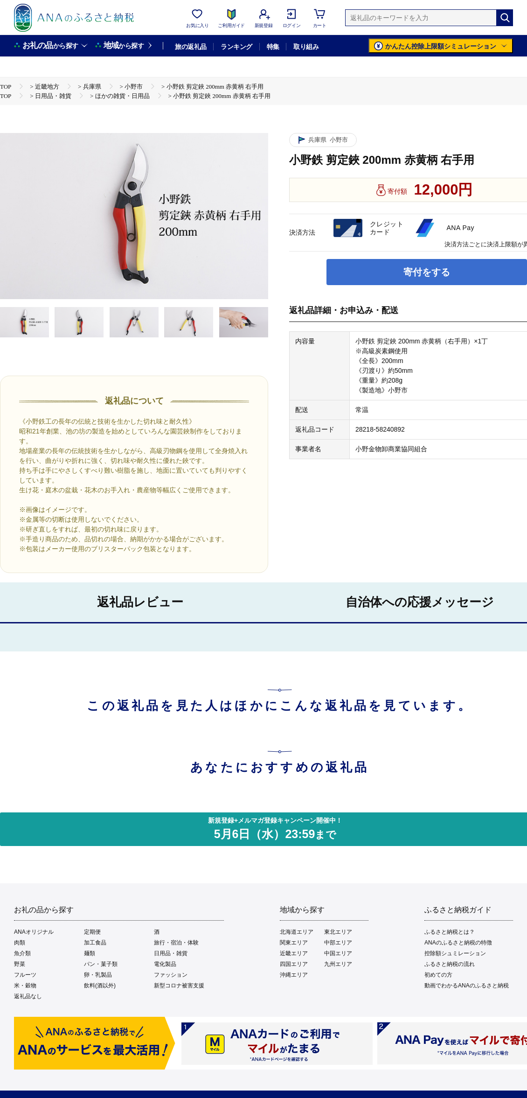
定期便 (92, 932)
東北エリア (338, 932)
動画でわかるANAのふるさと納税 (466, 985)
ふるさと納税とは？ (449, 932)
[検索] (504, 17)
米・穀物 (25, 985)
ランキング (236, 46)
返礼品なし (28, 996)
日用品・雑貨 (170, 953)
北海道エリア (296, 932)
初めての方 (438, 975)
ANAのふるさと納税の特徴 (458, 942)
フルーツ (25, 975)
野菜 (19, 964)
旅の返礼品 (190, 46)
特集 (273, 46)
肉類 (19, 942)
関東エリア (294, 942)
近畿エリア (294, 953)
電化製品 (165, 964)
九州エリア (338, 964)
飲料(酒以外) (100, 985)
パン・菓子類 (101, 964)
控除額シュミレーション (455, 953)
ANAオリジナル (34, 932)
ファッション (170, 975)
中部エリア (338, 942)
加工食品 (95, 942)
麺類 (89, 953)
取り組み (306, 46)
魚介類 (22, 953)
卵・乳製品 (98, 975)
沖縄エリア (294, 975)
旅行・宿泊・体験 (176, 942)
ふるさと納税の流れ (449, 964)
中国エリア (338, 953)
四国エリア (294, 964)
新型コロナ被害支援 (179, 985)
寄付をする (426, 272)
